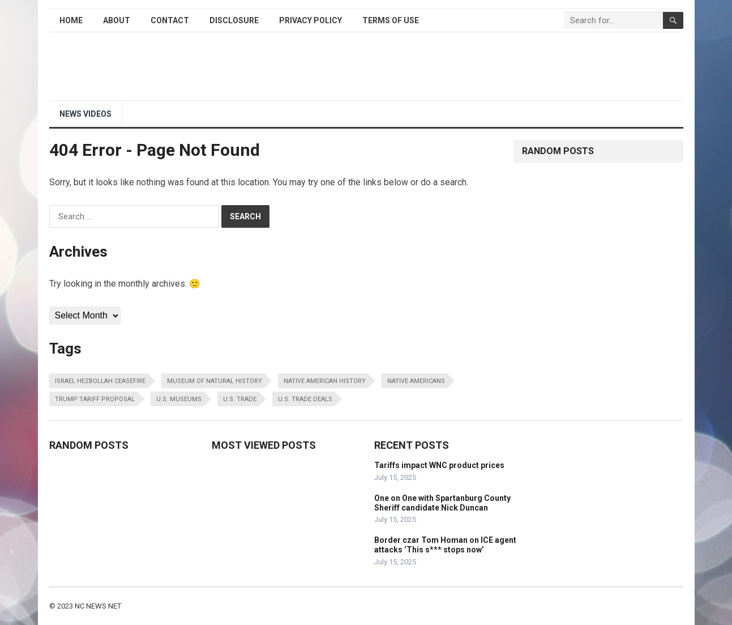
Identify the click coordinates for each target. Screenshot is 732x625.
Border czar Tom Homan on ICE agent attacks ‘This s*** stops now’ (445, 544)
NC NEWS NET (98, 606)
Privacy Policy (310, 20)
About (116, 20)
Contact (170, 20)
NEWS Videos (85, 113)
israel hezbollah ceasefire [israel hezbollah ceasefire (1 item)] (100, 381)
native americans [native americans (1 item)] (416, 381)
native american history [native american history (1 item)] (325, 381)
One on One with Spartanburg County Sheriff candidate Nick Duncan (442, 503)
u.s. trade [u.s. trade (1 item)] (239, 399)
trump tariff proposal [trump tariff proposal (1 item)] (95, 399)
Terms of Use (390, 20)
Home (71, 20)
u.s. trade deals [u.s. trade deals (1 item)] (305, 399)
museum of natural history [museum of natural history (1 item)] (214, 381)
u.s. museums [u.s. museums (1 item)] (179, 399)
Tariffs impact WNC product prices (439, 465)
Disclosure (234, 20)
